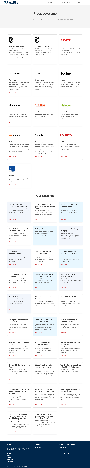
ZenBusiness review (63, 451)
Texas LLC (37, 455)
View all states (38, 457)
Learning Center (38, 447)
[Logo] (11, 2)
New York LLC (37, 453)
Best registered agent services (65, 449)
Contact (9, 453)
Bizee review (61, 455)
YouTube (9, 457)
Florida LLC (37, 451)
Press (8, 455)
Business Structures (65, 2)
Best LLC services (62, 447)
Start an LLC (51, 2)
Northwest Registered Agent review (66, 453)
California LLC (37, 449)
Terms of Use (10, 461)
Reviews (78, 2)
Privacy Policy (10, 459)
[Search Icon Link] (85, 2)
